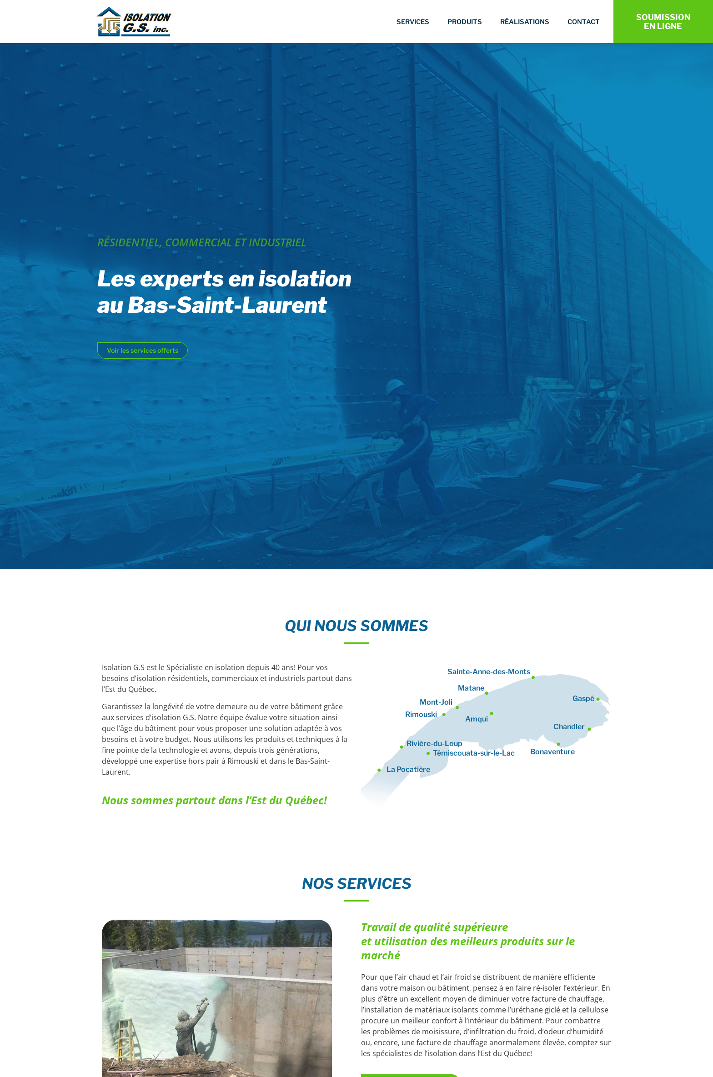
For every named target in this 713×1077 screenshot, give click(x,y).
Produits (464, 22)
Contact (583, 22)
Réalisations (524, 22)
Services (413, 22)
